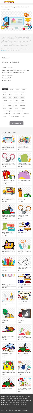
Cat (17, 398)
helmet (15, 97)
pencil (22, 100)
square (11, 89)
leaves (23, 89)
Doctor (27, 400)
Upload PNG (24, 410)
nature (16, 92)
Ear (30, 400)
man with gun (26, 113)
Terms (6, 410)
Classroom (18, 402)
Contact (15, 410)
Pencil (25, 402)
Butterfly (14, 398)
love (15, 102)
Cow (23, 398)
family (15, 400)
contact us (3, 50)
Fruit (23, 404)
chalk (22, 94)
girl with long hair (15, 116)
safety (4, 97)
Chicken (20, 398)
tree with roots (6, 113)
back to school (16, 113)
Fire (26, 396)
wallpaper (22, 102)
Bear (8, 398)
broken (9, 105)
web (11, 100)
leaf (10, 92)
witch (17, 100)
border (4, 108)
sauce (4, 94)
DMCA (19, 410)
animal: (3, 398)
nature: (3, 396)
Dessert (13, 404)
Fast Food (20, 404)
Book (14, 402)
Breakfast (6, 404)
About (2, 410)
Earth (23, 396)
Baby (9, 400)
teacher (4, 89)
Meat (26, 404)
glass (10, 94)
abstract (23, 108)
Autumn (10, 396)
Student (7, 402)
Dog (26, 398)
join (16, 105)
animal (16, 94)
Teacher (10, 402)
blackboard (22, 105)
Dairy (10, 404)
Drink (16, 404)
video (10, 108)
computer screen (17, 111)
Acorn (7, 396)
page (10, 102)
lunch (17, 89)
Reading (22, 402)
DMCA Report (5, 58)
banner (22, 92)
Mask (7, 400)
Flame (28, 396)
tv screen (5, 116)
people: (3, 400)
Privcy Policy (10, 410)
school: (3, 402)
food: (2, 404)
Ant (6, 398)
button (4, 92)
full (10, 97)
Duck (28, 398)
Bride (12, 400)
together (5, 100)
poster (23, 116)
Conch (20, 396)
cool (4, 105)
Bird (11, 398)
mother (18, 400)
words (16, 108)
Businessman (23, 400)
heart (4, 102)
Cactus (17, 396)
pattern (22, 97)
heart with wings (6, 111)
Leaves (13, 396)
